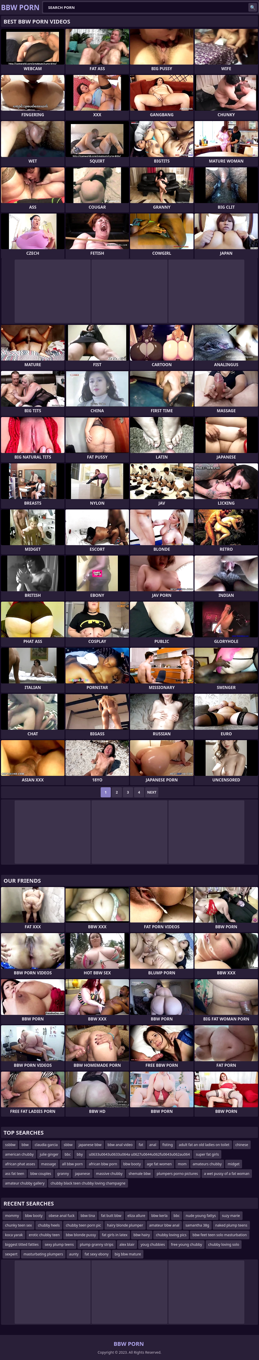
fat (141, 1144)
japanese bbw (90, 1144)
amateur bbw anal (164, 1225)
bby (80, 1154)
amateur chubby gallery (25, 1183)
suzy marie (231, 1215)
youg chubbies (153, 1244)
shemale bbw (139, 1173)
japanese (82, 1173)
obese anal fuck (62, 1215)
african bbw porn (103, 1163)
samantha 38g (197, 1225)
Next (152, 792)
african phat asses (20, 1163)
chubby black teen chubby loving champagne (88, 1183)
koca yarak (14, 1234)
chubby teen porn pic (83, 1225)
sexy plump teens (59, 1244)
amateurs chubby (207, 1163)
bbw (25, 1144)
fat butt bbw (111, 1215)
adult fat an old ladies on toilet (204, 1144)
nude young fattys (201, 1215)
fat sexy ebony (97, 1254)
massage (48, 1163)
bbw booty (132, 1163)
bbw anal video (120, 1144)
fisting (167, 1144)
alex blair (127, 1244)
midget (234, 1163)
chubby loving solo (223, 1244)
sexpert (11, 1254)
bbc (67, 1154)
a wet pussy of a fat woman (226, 1173)
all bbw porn (72, 1163)
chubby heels (49, 1225)
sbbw (68, 1144)
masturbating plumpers (43, 1254)
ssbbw (10, 1144)
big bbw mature (128, 1254)
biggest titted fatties (22, 1244)
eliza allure (136, 1215)
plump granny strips (97, 1244)
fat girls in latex (114, 1234)
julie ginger (49, 1154)
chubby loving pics (171, 1234)
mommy (12, 1215)
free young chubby (186, 1244)
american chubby (19, 1154)
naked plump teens (231, 1225)
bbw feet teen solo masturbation (219, 1234)
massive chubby (109, 1173)
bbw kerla (159, 1215)
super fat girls (207, 1154)
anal (152, 1144)
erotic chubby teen (44, 1234)
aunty (73, 1254)
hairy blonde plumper (125, 1225)
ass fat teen (14, 1173)
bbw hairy (142, 1234)
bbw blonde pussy (81, 1234)
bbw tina (88, 1215)
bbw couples (40, 1173)
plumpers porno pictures (177, 1173)
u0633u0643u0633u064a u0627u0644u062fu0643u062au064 (139, 1154)
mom (182, 1163)
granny (63, 1173)
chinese (241, 1144)
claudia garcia (46, 1144)
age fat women (159, 1163)
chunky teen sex (18, 1225)
